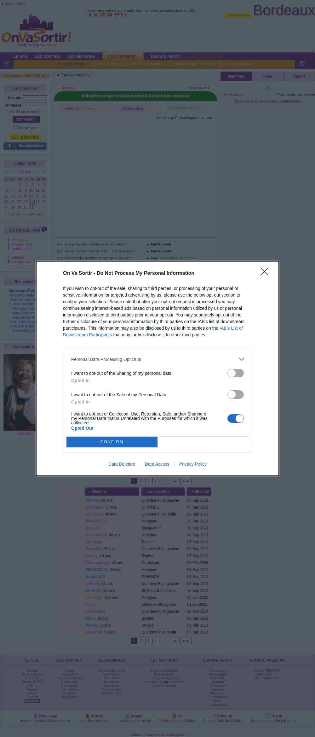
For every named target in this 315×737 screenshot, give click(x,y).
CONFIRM (112, 442)
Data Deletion (121, 464)
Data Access (157, 464)
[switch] (235, 373)
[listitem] (157, 359)
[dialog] (157, 368)
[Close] (266, 274)
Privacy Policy (193, 464)
